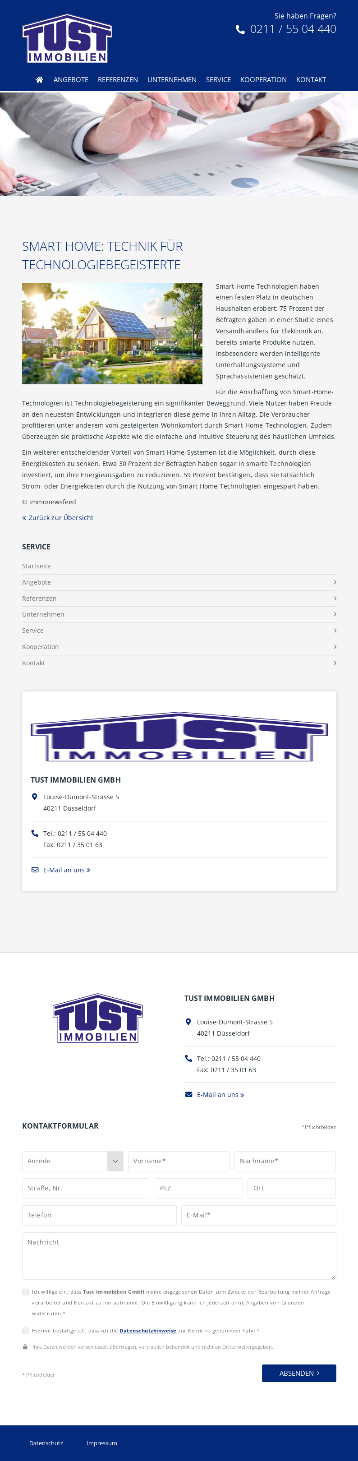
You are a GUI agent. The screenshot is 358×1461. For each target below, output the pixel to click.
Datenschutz (46, 1443)
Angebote (71, 79)
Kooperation (263, 79)
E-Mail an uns (58, 870)
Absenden (297, 1373)
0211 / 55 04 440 (286, 28)
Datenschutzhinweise (148, 1330)
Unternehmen (172, 79)
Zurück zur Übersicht (61, 517)
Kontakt (311, 79)
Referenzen (118, 79)
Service (218, 79)
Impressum (102, 1443)
